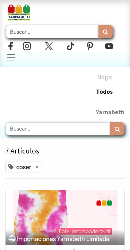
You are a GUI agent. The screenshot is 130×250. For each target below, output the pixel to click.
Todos (104, 91)
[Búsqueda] (105, 31)
